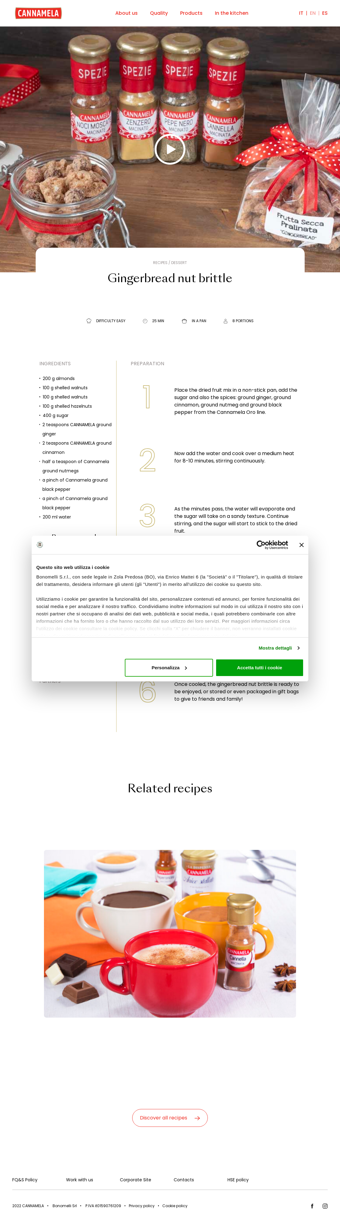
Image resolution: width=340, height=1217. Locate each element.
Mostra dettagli (275, 648)
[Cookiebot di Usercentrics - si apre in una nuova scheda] (261, 545)
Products (191, 13)
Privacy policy (142, 1205)
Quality (159, 13)
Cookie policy (175, 1205)
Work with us (79, 1180)
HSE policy (238, 1180)
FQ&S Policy (25, 1180)
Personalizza (169, 667)
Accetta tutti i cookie (259, 667)
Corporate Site (135, 1180)
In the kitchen (231, 13)
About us (126, 13)
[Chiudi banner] (301, 545)
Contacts (184, 1180)
